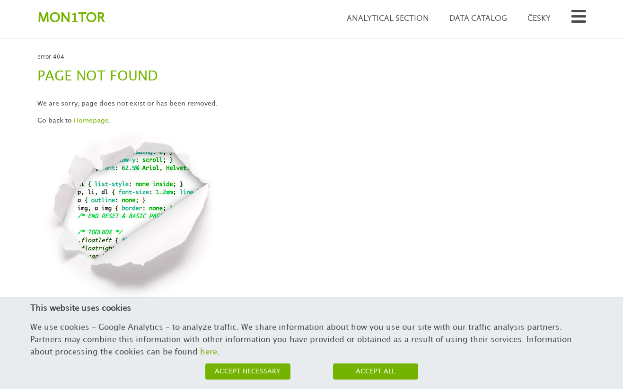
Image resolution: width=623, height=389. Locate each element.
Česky (539, 19)
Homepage (91, 120)
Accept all (375, 371)
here (208, 352)
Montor (71, 19)
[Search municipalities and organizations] (578, 19)
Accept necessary (248, 371)
